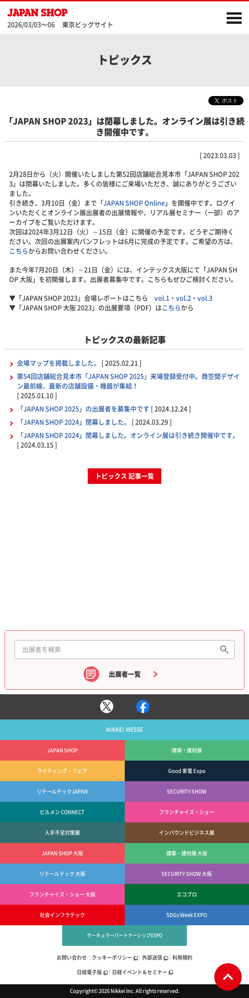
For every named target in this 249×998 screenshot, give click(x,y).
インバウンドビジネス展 (186, 832)
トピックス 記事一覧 (124, 476)
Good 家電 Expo (187, 770)
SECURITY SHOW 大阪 (186, 873)
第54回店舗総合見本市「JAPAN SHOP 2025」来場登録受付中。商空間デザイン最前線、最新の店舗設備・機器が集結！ (128, 381)
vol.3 (204, 298)
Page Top (228, 977)
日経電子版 (89, 972)
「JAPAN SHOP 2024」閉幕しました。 (73, 422)
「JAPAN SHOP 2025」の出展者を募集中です (83, 409)
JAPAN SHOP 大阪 (62, 853)
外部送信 (152, 957)
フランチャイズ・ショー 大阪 (62, 894)
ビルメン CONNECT (62, 812)
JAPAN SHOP (64, 12)
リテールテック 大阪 (62, 873)
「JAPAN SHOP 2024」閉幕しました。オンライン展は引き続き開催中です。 (128, 435)
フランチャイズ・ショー (186, 812)
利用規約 (182, 957)
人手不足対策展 (62, 832)
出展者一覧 (125, 674)
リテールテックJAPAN (62, 791)
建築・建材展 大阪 (186, 853)
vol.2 (183, 298)
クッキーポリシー (112, 957)
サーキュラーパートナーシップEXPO (125, 935)
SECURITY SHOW (187, 791)
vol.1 (162, 298)
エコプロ (187, 894)
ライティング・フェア (62, 770)
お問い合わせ (72, 957)
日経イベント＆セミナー (139, 972)
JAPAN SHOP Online (134, 203)
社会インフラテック (62, 915)
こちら (18, 251)
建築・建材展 (187, 750)
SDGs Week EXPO (186, 915)
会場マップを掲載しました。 (58, 363)
